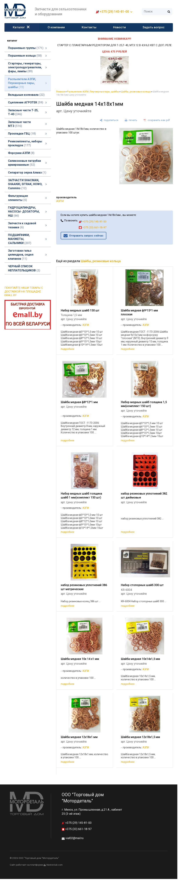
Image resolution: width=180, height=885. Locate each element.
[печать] (131, 120)
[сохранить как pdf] (157, 120)
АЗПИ (60, 201)
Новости (119, 27)
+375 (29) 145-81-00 (114, 11)
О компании (56, 27)
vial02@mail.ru (74, 838)
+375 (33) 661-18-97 (92, 227)
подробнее (67, 349)
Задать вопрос (153, 27)
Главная (60, 91)
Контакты (89, 27)
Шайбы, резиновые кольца (136, 91)
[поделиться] (109, 120)
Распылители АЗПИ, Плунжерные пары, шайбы (93, 91)
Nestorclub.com (55, 865)
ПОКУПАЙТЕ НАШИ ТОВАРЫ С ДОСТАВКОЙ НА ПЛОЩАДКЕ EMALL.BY (23, 291)
